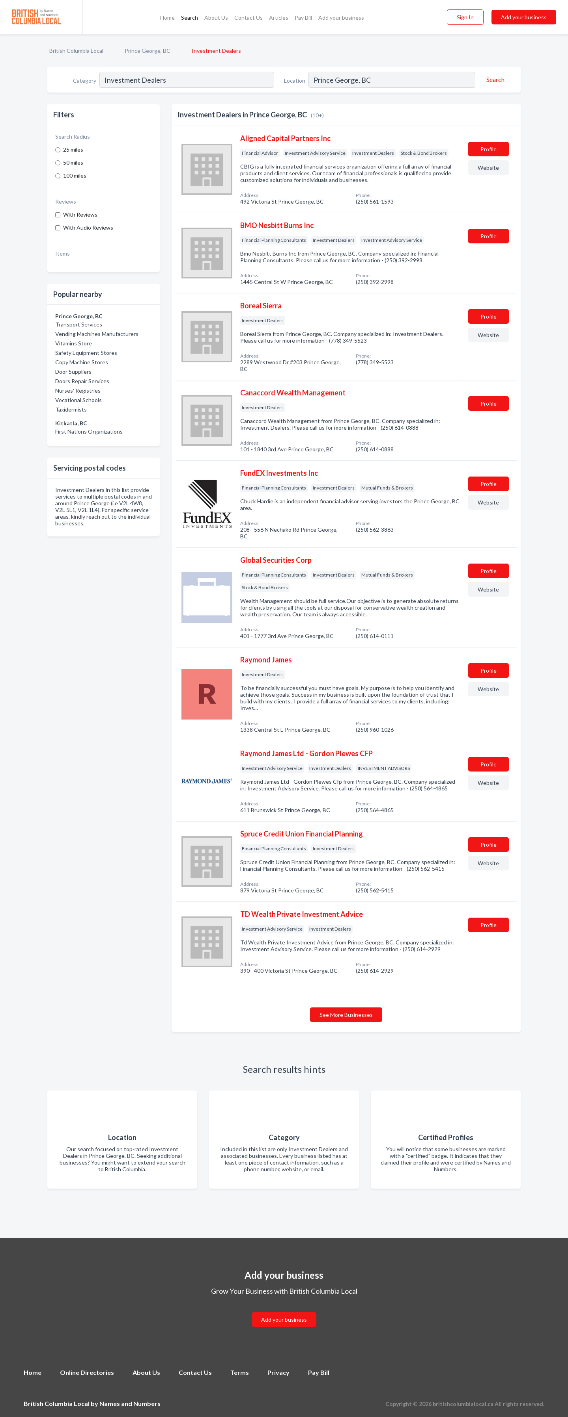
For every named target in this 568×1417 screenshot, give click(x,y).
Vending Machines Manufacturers (96, 333)
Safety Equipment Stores (86, 352)
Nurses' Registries (78, 390)
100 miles (74, 175)
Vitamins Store (73, 343)
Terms (239, 1372)
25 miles (73, 149)
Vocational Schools (78, 400)
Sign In (465, 17)
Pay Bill (303, 17)
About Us (216, 17)
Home (167, 17)
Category (84, 80)
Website (488, 167)
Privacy (278, 1372)
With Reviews (80, 214)
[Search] (494, 79)
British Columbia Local (76, 50)
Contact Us (248, 17)
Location (294, 80)
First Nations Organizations (89, 431)
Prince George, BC (147, 50)
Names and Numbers (130, 1403)
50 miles (73, 162)
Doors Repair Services (82, 381)
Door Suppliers (73, 371)
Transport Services (78, 324)
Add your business (341, 17)
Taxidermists (71, 409)
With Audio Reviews (88, 227)
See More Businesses (346, 1014)
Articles (278, 17)
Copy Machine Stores (81, 362)
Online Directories (87, 1372)
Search (189, 17)
